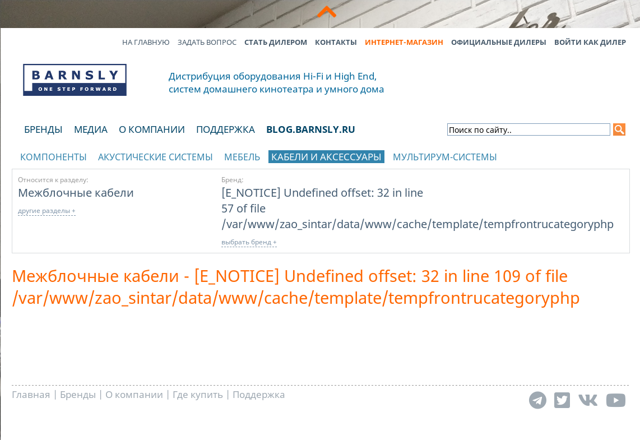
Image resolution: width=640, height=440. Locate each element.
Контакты (336, 42)
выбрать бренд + (249, 242)
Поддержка (225, 129)
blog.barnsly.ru (310, 129)
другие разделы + (47, 210)
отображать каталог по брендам (558, 155)
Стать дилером (275, 42)
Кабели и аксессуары (326, 156)
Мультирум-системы (445, 157)
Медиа (91, 129)
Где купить (198, 394)
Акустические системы (155, 157)
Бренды (43, 129)
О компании (152, 129)
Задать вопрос (207, 42)
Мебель (242, 157)
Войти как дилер (590, 42)
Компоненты (53, 157)
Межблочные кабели (76, 192)
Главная (31, 394)
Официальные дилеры (498, 42)
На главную (146, 42)
